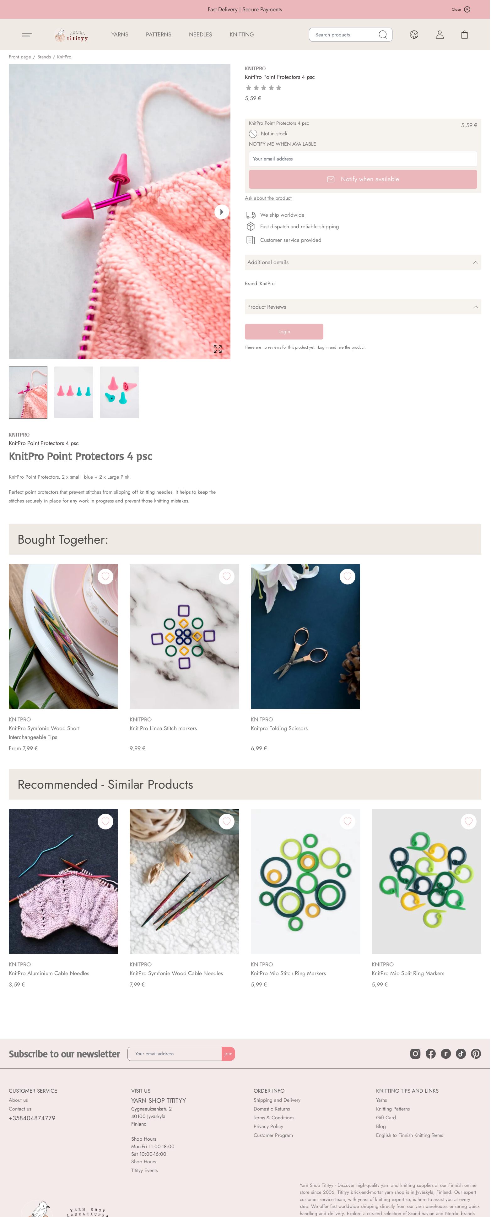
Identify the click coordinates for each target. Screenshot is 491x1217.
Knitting (242, 34)
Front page (20, 56)
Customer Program (273, 1135)
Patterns (158, 34)
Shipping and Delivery (277, 1100)
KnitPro (64, 56)
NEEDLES (200, 34)
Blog (381, 1126)
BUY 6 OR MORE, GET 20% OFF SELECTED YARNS (98, 10)
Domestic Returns (272, 1108)
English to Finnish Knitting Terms (409, 1135)
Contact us (20, 1108)
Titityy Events (144, 1170)
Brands (44, 56)
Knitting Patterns (393, 1108)
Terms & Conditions (274, 1117)
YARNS (119, 34)
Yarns (381, 1100)
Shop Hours (143, 1161)
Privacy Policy (268, 1126)
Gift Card (386, 1117)
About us (18, 1100)
